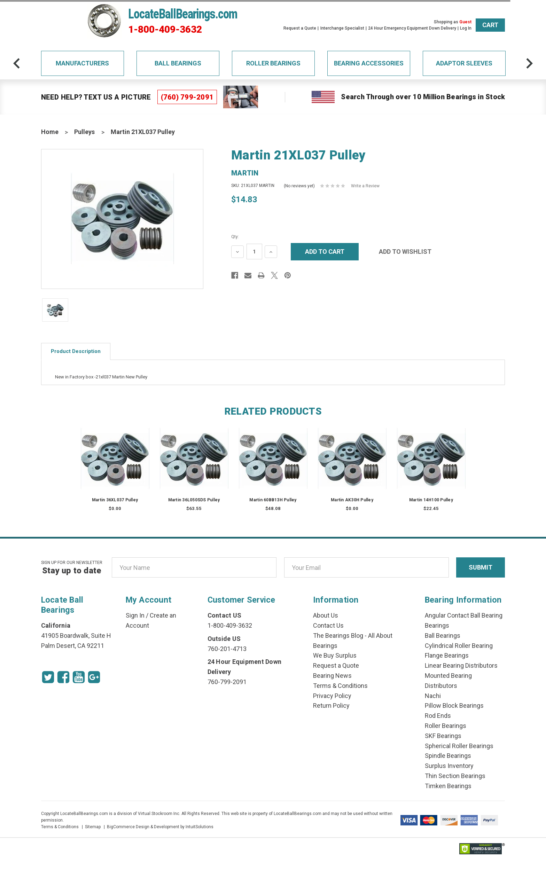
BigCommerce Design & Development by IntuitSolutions (160, 826)
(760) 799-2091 (187, 97)
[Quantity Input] (254, 251)
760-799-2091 (227, 681)
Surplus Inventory (449, 765)
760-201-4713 (227, 648)
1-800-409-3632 (165, 29)
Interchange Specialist (342, 28)
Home (49, 131)
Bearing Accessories (369, 63)
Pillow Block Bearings (454, 705)
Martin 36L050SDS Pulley (194, 499)
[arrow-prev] (16, 63)
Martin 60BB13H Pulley (272, 499)
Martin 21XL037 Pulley (143, 131)
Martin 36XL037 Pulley (115, 499)
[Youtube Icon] (79, 677)
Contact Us (328, 625)
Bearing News (332, 675)
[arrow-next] (529, 63)
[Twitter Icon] (48, 677)
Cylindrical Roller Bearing (459, 645)
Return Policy (331, 705)
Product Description (76, 351)
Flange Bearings (447, 655)
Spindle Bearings (448, 755)
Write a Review (365, 185)
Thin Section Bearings (455, 775)
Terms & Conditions (340, 685)
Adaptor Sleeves (464, 63)
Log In (465, 28)
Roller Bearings (273, 63)
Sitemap (93, 826)
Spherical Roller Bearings (459, 746)
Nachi (433, 695)
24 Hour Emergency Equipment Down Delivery (412, 28)
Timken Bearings (448, 786)
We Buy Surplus (335, 655)
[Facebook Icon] (63, 677)
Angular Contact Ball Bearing (463, 615)
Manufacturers (82, 63)
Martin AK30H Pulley (352, 499)
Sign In (135, 615)
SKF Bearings (443, 735)
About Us (325, 615)
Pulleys (84, 131)
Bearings (437, 625)
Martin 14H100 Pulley (431, 499)
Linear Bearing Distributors (461, 665)
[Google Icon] (94, 677)
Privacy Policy (332, 695)
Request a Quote (299, 28)
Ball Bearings (178, 63)
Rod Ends (438, 715)
